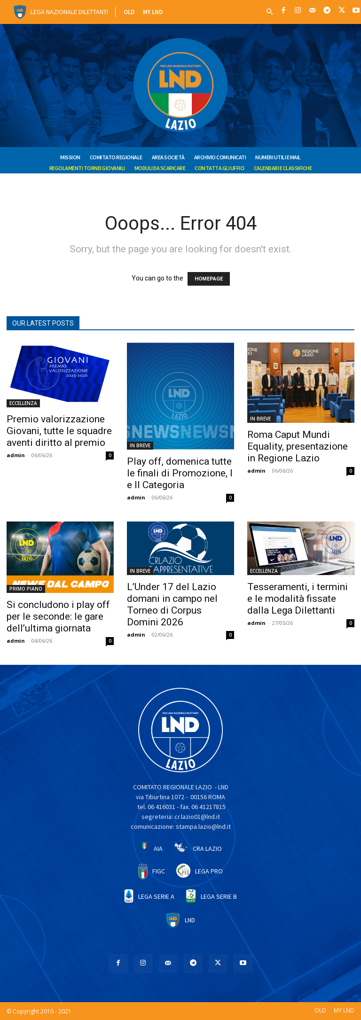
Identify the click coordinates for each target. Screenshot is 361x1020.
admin (16, 455)
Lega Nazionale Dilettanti (69, 12)
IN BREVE (140, 445)
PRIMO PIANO (25, 588)
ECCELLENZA (23, 403)
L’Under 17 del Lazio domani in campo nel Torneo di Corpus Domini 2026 (172, 604)
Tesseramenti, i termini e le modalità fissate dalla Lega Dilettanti (297, 598)
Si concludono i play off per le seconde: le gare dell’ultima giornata (58, 616)
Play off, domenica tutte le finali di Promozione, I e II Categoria (180, 473)
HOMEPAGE (209, 279)
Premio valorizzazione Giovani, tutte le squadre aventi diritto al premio (59, 430)
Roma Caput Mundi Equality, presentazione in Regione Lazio (297, 446)
